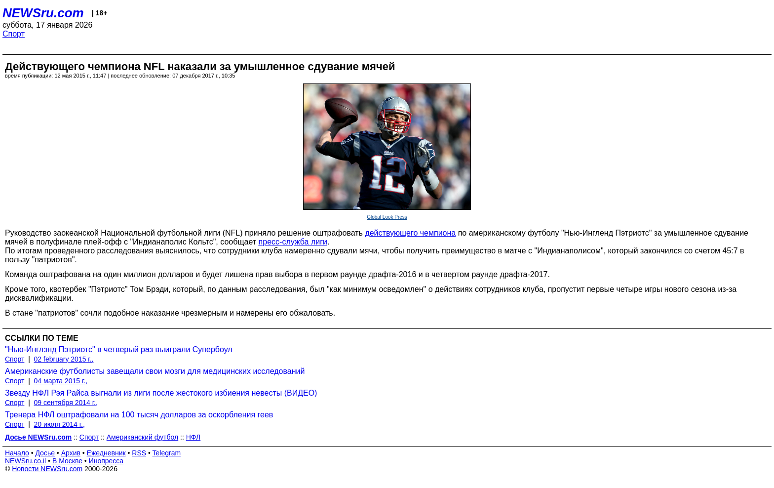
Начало (17, 453)
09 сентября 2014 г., (66, 403)
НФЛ (193, 437)
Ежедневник (106, 453)
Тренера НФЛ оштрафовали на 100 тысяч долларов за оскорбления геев (139, 414)
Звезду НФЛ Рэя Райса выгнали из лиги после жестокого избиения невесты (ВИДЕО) (161, 393)
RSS (139, 453)
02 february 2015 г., (64, 359)
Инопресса (106, 461)
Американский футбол (142, 437)
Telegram (167, 453)
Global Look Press (387, 217)
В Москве (67, 461)
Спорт (13, 34)
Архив (70, 453)
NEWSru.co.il (25, 461)
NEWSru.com (43, 12)
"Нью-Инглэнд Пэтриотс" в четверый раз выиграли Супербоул (118, 349)
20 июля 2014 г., (59, 424)
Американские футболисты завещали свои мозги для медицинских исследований (155, 371)
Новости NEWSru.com (47, 469)
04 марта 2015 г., (61, 381)
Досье (45, 453)
